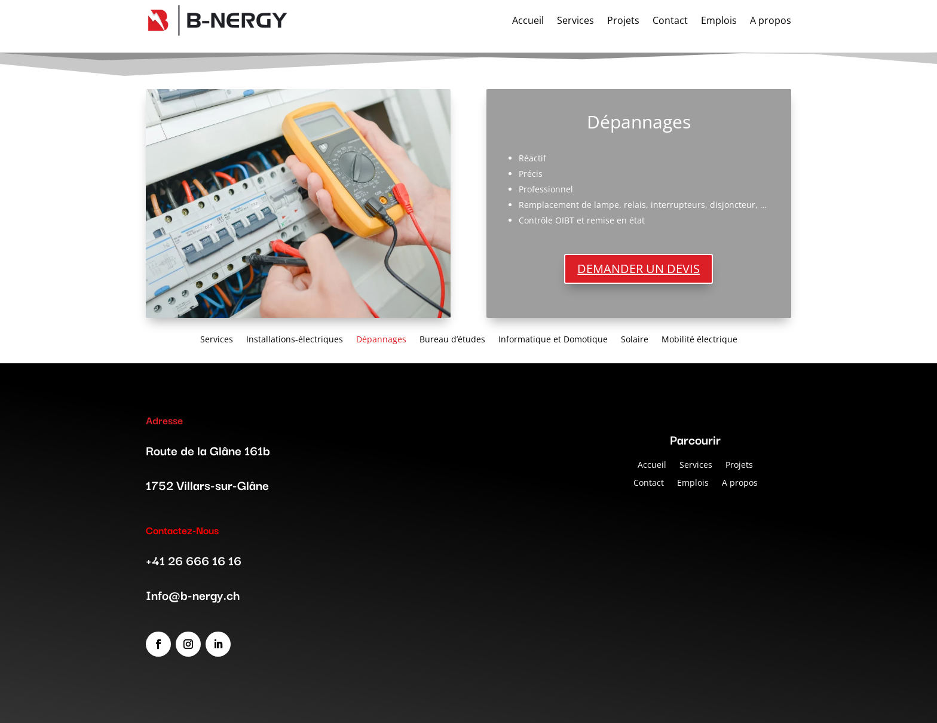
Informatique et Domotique (553, 338)
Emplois (693, 482)
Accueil (652, 464)
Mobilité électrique (699, 338)
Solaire (634, 338)
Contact (648, 482)
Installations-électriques (294, 338)
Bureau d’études (452, 338)
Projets (739, 464)
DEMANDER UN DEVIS (638, 269)
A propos (740, 482)
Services (216, 338)
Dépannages (381, 338)
